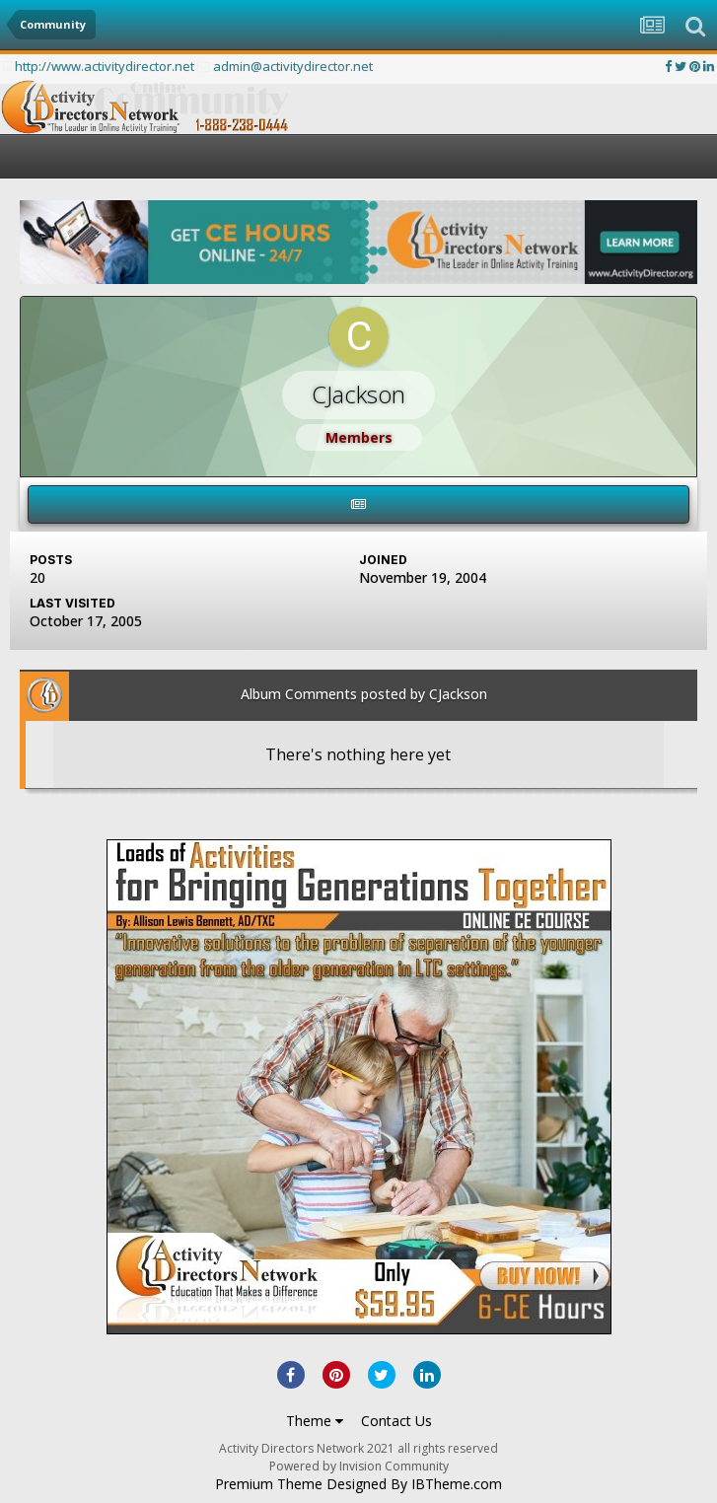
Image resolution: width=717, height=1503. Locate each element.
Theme (314, 1420)
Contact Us (396, 1420)
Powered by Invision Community (359, 1466)
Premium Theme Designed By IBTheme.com (358, 1484)
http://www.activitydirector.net (104, 66)
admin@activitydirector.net (293, 66)
